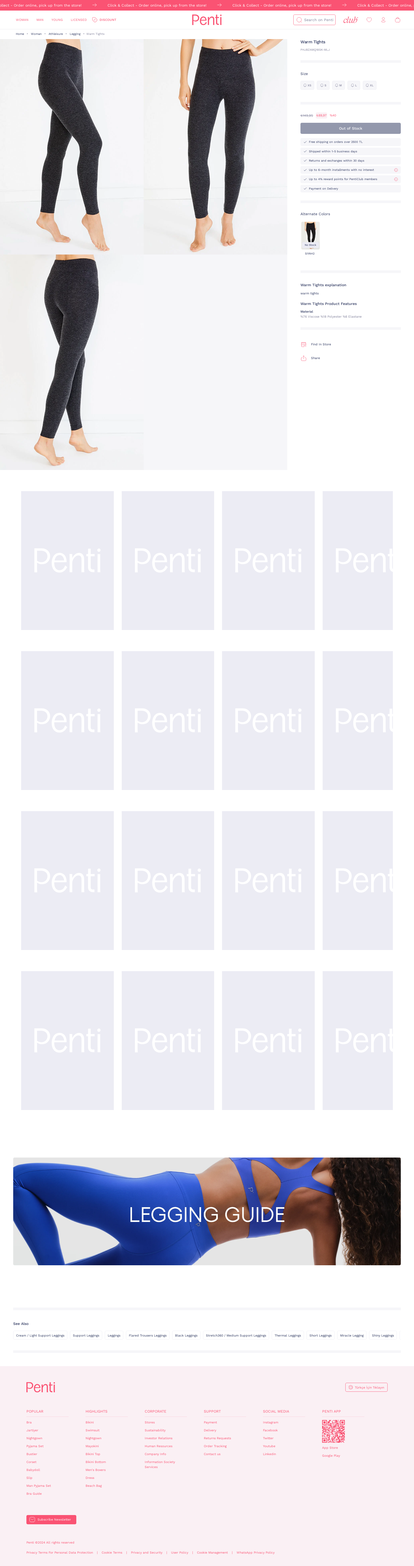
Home (20, 34)
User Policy (179, 1552)
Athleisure (56, 34)
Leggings (114, 1335)
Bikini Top (93, 1454)
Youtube (269, 1446)
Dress (90, 1478)
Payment (210, 1422)
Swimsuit (93, 1430)
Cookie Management (212, 1552)
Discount (108, 20)
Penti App (331, 1411)
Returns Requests (217, 1438)
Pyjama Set (35, 1446)
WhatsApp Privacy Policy (256, 1552)
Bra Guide (34, 1494)
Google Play (331, 1455)
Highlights (96, 1411)
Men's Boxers (96, 1470)
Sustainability (155, 1430)
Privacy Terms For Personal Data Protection (59, 1552)
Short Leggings (320, 1335)
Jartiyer (32, 1430)
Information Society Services (160, 1464)
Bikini (90, 1422)
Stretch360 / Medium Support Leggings (236, 1335)
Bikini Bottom (96, 1462)
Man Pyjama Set (38, 1486)
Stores (150, 1422)
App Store (330, 1448)
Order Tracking (215, 1446)
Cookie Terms (112, 1552)
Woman (22, 20)
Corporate (155, 1411)
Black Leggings (186, 1335)
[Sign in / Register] (383, 20)
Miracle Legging (352, 1335)
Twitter (268, 1438)
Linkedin (269, 1454)
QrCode (333, 1431)
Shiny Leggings (383, 1335)
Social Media (276, 1411)
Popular (34, 1411)
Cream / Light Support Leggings (40, 1335)
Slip (29, 1478)
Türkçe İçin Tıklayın (369, 1387)
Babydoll (33, 1470)
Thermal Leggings (288, 1335)
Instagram (270, 1422)
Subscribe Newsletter (54, 1519)
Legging (75, 34)
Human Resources (158, 1446)
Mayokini (92, 1446)
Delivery (210, 1430)
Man (40, 20)
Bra (29, 1422)
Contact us (212, 1454)
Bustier (31, 1454)
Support (212, 1411)
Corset (31, 1462)
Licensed (79, 20)
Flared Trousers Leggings (148, 1335)
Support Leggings (86, 1335)
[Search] (299, 20)
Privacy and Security (146, 1552)
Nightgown (34, 1438)
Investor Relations (158, 1438)
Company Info (155, 1454)
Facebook (270, 1430)
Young (57, 20)
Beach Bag (94, 1486)
